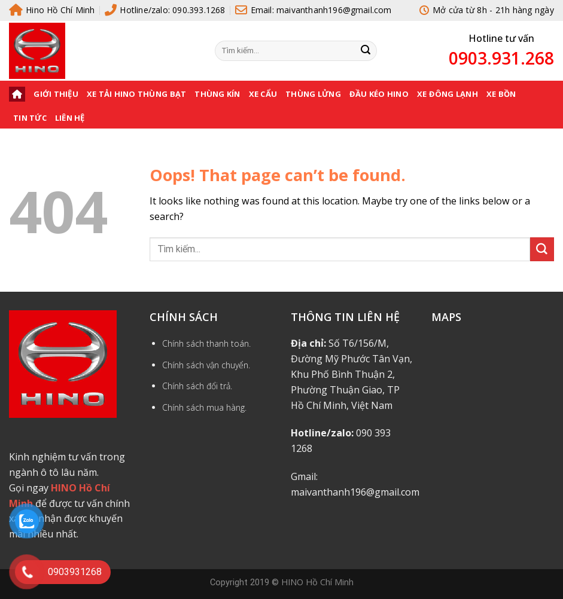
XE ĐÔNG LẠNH (447, 93)
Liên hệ (70, 117)
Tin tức (30, 117)
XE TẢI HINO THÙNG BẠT (136, 93)
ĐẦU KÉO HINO (379, 93)
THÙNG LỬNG (313, 93)
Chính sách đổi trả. (197, 386)
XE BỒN (501, 93)
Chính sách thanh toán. (206, 343)
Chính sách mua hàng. (204, 407)
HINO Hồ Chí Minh (317, 582)
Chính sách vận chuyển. (206, 365)
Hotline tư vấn (501, 38)
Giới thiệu (56, 93)
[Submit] (365, 51)
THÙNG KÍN (217, 93)
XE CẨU (263, 93)
